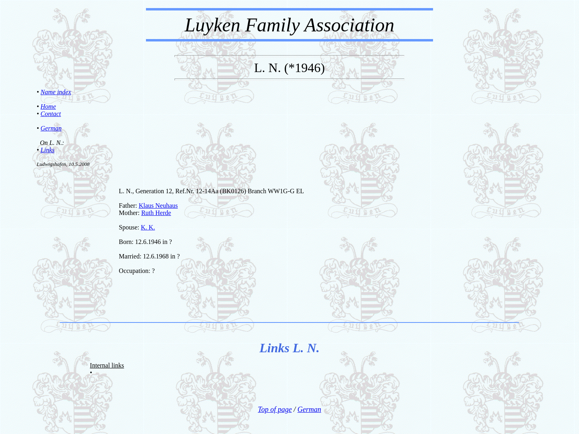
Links (48, 150)
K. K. (148, 227)
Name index (56, 92)
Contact (51, 113)
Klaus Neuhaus (158, 205)
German (51, 128)
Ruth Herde (156, 212)
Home (48, 106)
